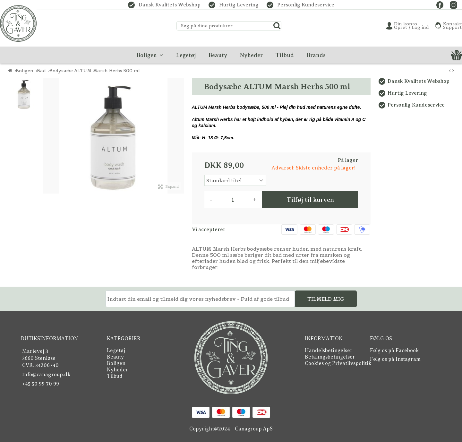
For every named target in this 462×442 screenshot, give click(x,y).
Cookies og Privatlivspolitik (338, 363)
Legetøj (116, 350)
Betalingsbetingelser (330, 357)
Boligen (116, 363)
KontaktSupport (452, 25)
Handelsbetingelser (329, 350)
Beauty (115, 357)
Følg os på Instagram (395, 359)
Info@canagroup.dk (46, 374)
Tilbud (115, 375)
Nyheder (117, 369)
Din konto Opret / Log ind (411, 25)
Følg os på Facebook (394, 350)
